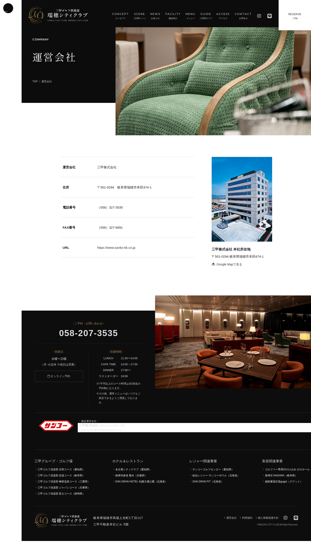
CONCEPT (120, 16)
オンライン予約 (59, 379)
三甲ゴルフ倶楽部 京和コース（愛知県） (61, 472)
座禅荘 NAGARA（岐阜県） (281, 478)
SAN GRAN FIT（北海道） (208, 484)
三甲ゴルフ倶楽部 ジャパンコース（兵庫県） (64, 490)
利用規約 (246, 520)
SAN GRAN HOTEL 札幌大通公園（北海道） (141, 484)
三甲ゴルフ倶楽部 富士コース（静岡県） (61, 496)
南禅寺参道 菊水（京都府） (131, 478)
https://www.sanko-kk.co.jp (116, 250)
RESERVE (294, 17)
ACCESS (223, 16)
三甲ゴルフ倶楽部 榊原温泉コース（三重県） (64, 484)
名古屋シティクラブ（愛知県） (133, 472)
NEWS (155, 16)
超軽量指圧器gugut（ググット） (284, 484)
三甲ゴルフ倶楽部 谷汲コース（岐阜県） (61, 478)
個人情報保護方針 (267, 520)
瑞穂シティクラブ (58, 15)
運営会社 (230, 520)
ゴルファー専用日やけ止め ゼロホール (287, 472)
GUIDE (205, 16)
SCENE (139, 16)
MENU (190, 16)
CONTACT (243, 16)
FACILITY (173, 16)
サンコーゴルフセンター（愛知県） (213, 472)
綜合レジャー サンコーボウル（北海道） (216, 478)
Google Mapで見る (227, 267)
